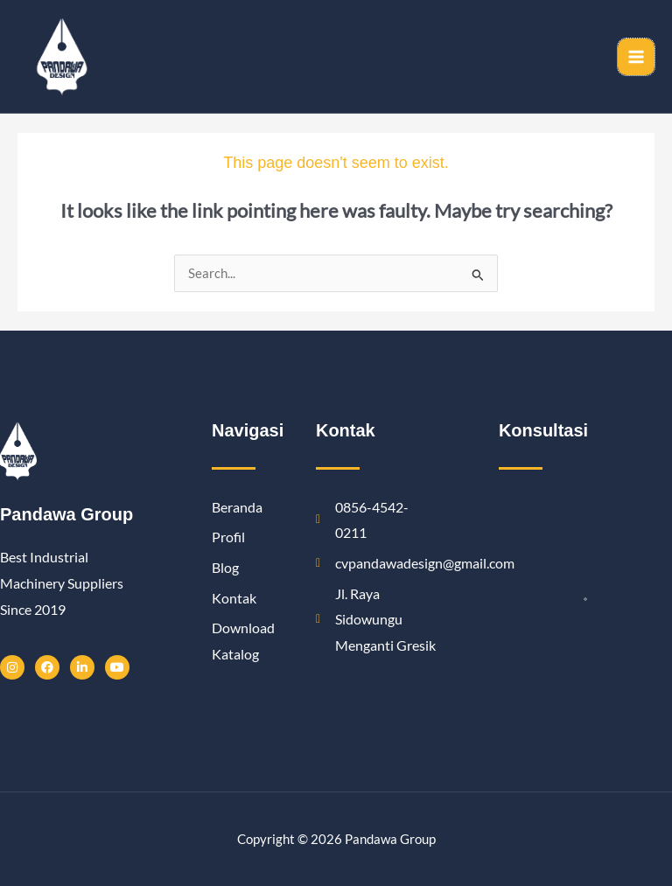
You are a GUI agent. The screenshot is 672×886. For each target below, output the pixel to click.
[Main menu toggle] (636, 56)
